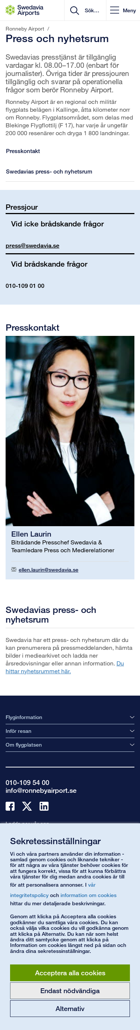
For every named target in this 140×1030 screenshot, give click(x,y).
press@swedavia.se (32, 245)
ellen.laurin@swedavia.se (48, 569)
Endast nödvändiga (70, 990)
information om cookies (88, 895)
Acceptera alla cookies (70, 973)
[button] (123, 10)
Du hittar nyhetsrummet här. (65, 666)
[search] (91, 10)
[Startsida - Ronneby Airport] (24, 10)
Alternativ (70, 1008)
